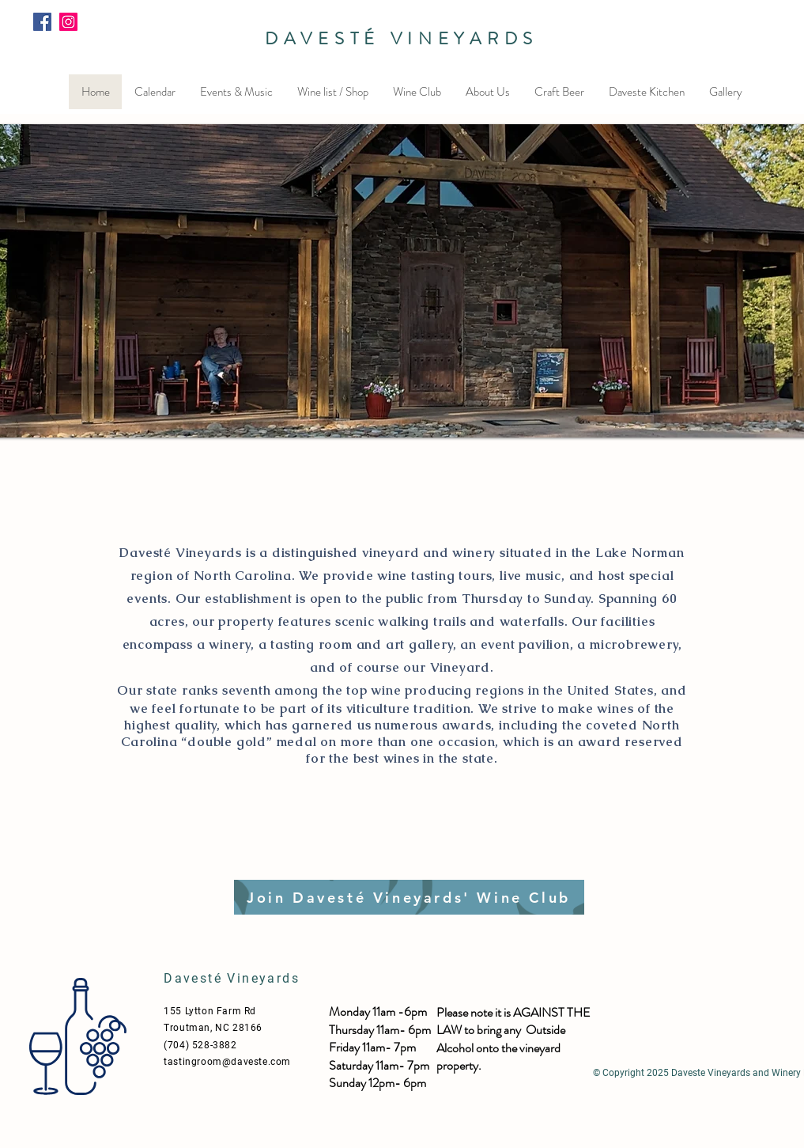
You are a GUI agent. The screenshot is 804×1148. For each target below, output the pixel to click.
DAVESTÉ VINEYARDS (401, 38)
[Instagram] (68, 22)
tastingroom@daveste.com (227, 1061)
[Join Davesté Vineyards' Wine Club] (409, 897)
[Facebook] (42, 22)
